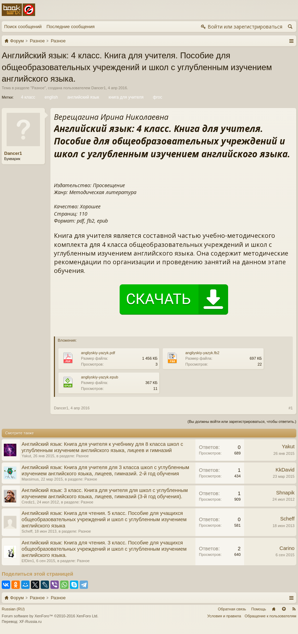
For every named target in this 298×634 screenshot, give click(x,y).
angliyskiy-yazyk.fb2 (202, 353)
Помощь (258, 609)
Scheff (27, 531)
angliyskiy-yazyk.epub (99, 377)
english (50, 97)
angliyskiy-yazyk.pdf (98, 353)
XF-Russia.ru (30, 621)
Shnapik (285, 492)
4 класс (27, 97)
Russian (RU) (13, 609)
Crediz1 (28, 502)
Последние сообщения (71, 26)
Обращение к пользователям (270, 616)
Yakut (26, 456)
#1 (291, 408)
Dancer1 (98, 88)
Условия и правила (224, 616)
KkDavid (285, 470)
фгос (157, 97)
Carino (287, 548)
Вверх (283, 609)
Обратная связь (232, 609)
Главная (273, 609)
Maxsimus (30, 479)
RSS (293, 609)
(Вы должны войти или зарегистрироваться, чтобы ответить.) (241, 421)
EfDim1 (28, 561)
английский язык (82, 97)
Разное (38, 88)
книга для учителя (125, 97)
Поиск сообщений (23, 26)
